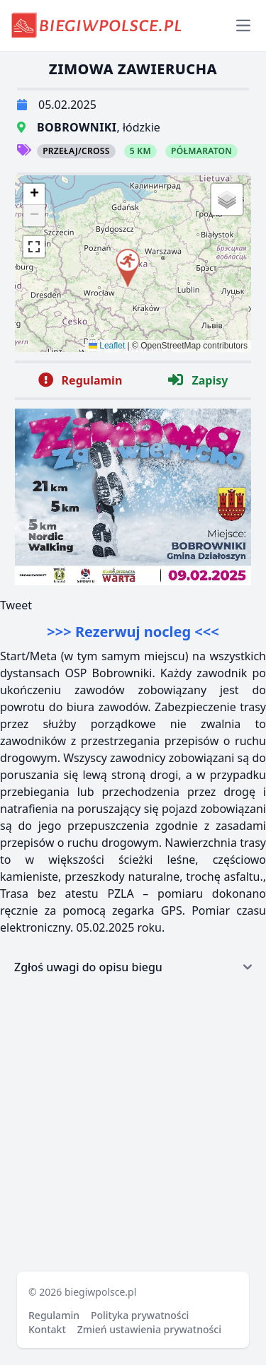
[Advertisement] (133, 1122)
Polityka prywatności (140, 1315)
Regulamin (53, 1315)
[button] (127, 265)
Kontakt (47, 1329)
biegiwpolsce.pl (100, 1292)
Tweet (16, 605)
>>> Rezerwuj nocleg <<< (132, 631)
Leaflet (107, 346)
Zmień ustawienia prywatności (149, 1329)
